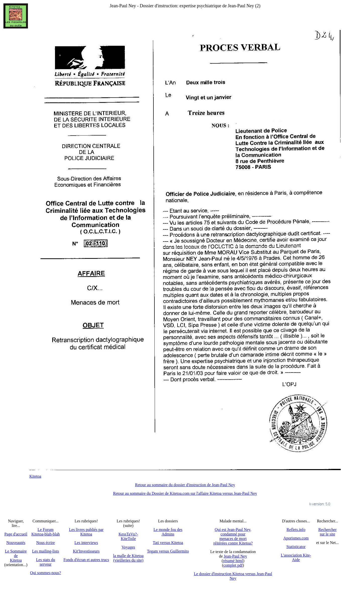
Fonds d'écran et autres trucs (86, 560)
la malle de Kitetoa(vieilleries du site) (128, 558)
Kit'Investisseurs (86, 551)
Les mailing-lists (45, 551)
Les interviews (86, 542)
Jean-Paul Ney (235, 556)
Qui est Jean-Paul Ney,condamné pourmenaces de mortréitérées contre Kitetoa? (233, 536)
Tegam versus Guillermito (168, 551)
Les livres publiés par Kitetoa (86, 531)
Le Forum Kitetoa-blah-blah (45, 531)
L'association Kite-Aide (296, 557)
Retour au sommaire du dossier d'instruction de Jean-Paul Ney (185, 485)
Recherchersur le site (327, 531)
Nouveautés (15, 542)
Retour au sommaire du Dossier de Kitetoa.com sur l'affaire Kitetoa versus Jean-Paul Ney (185, 493)
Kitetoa (35, 476)
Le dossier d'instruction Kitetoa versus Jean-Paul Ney (233, 576)
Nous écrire (45, 542)
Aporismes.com (296, 538)
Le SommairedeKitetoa (16, 555)
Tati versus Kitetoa (168, 542)
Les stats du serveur (45, 562)
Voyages (128, 547)
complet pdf (233, 565)
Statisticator (295, 547)
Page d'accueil (15, 534)
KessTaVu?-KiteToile (128, 536)
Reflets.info (296, 529)
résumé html (233, 561)
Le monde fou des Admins (167, 531)
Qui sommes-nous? (45, 573)
